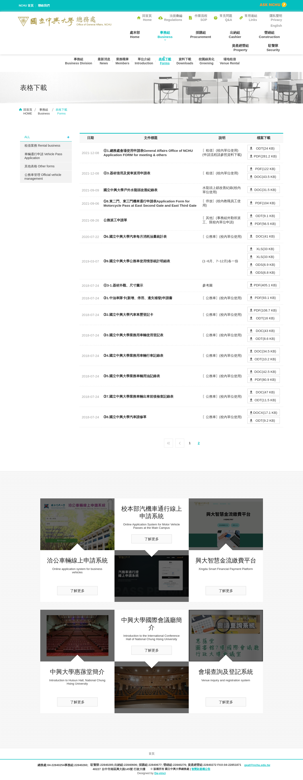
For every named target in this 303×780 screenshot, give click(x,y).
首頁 (152, 754)
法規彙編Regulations (173, 18)
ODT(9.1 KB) (265, 216)
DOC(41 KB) (265, 237)
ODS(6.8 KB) (265, 273)
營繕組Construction (241, 34)
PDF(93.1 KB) (265, 298)
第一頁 (168, 442)
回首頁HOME (27, 112)
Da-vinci (160, 774)
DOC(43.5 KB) (265, 177)
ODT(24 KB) (265, 149)
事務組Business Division (74, 63)
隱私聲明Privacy (275, 18)
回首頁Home (147, 18)
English (276, 25)
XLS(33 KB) (265, 249)
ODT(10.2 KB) (265, 360)
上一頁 (179, 442)
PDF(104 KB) (265, 204)
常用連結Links (251, 18)
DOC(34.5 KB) (265, 352)
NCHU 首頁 (26, 5)
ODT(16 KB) (265, 319)
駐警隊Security (275, 48)
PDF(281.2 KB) (265, 157)
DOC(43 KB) (265, 331)
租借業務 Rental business (43, 146)
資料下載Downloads (185, 63)
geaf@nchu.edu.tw (257, 765)
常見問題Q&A (226, 18)
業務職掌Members (120, 63)
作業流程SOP (201, 18)
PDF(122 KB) (265, 169)
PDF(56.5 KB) (265, 224)
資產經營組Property (273, 34)
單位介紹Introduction (142, 63)
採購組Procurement (181, 34)
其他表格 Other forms (40, 167)
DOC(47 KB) (265, 393)
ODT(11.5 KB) (265, 401)
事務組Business (149, 34)
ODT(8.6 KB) (265, 339)
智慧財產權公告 (200, 769)
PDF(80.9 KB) (265, 380)
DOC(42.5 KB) (265, 372)
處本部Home (123, 34)
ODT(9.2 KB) (265, 421)
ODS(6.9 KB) (265, 265)
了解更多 (77, 591)
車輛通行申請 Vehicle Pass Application (43, 156)
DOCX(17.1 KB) (265, 413)
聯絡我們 (44, 5)
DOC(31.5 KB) (265, 190)
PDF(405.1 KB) (265, 286)
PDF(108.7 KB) (265, 311)
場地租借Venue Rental (232, 63)
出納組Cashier (211, 34)
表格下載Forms (164, 63)
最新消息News (100, 63)
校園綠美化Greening (208, 63)
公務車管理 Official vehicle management (43, 177)
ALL (27, 137)
